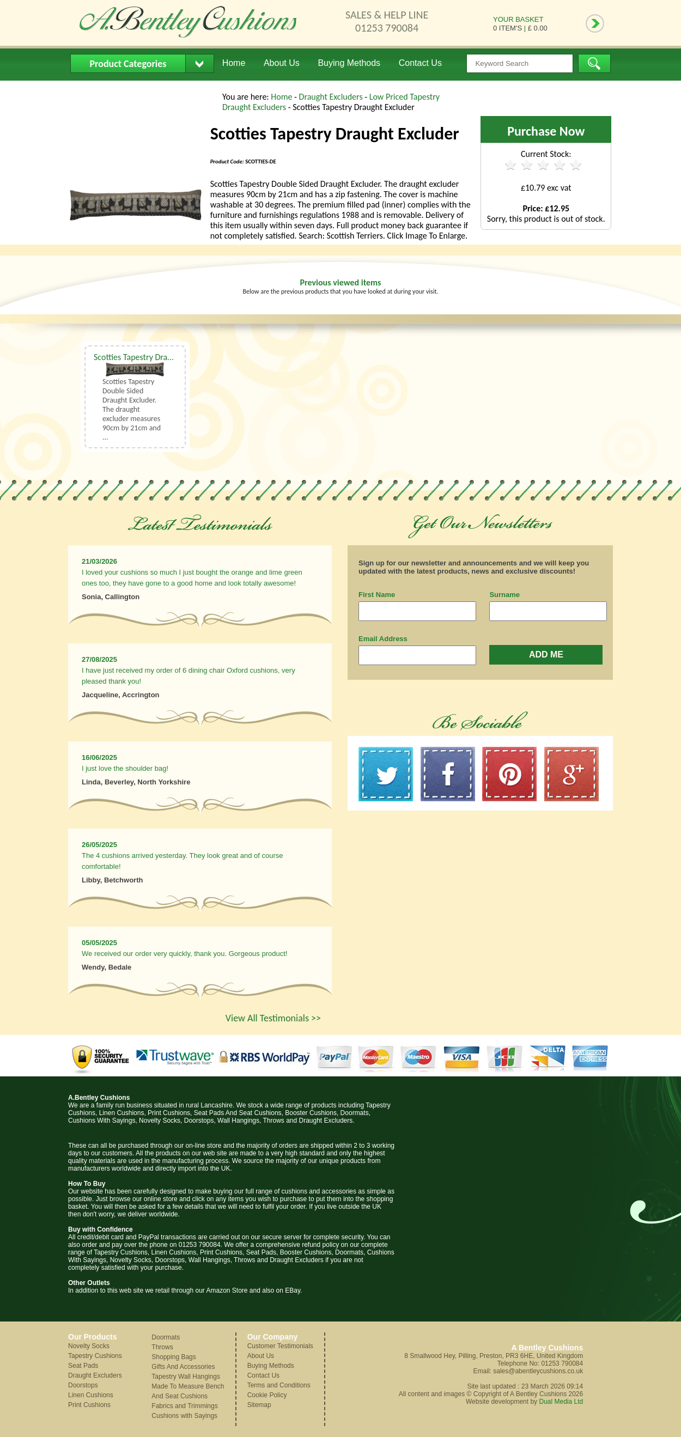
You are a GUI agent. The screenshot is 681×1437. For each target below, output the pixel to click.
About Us (282, 63)
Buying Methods (349, 63)
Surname (504, 594)
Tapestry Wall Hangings (185, 1376)
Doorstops (83, 1385)
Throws (162, 1347)
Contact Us (420, 63)
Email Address (383, 639)
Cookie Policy (267, 1395)
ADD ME (546, 654)
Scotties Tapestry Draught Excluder (155, 357)
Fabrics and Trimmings (184, 1406)
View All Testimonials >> (273, 1018)
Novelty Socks (89, 1346)
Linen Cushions (90, 1395)
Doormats (165, 1337)
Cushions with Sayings (184, 1416)
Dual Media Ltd (561, 1401)
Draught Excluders (332, 97)
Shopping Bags (173, 1357)
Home (234, 63)
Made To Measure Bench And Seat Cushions (187, 1391)
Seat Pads (83, 1365)
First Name (376, 594)
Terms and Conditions (279, 1385)
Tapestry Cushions (95, 1356)
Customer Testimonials (280, 1346)
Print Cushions (89, 1405)
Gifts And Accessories (183, 1367)
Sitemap (259, 1405)
